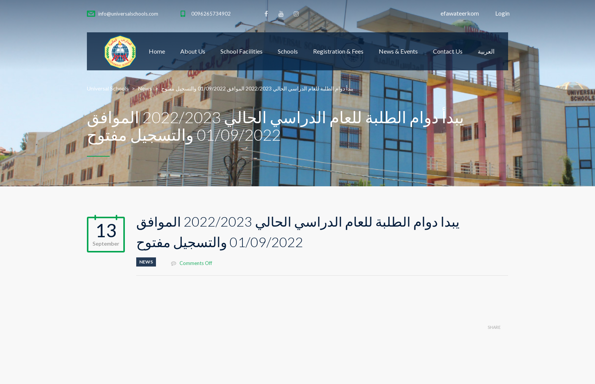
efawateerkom (460, 13)
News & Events (398, 51)
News (146, 262)
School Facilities (241, 51)
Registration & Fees (338, 51)
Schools (288, 51)
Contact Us (448, 51)
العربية (486, 51)
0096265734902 (211, 14)
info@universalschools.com (128, 14)
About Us (192, 51)
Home (157, 51)
